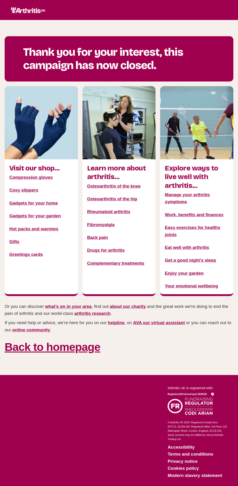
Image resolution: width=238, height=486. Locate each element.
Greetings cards (26, 254)
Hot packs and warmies (33, 228)
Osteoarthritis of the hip (112, 198)
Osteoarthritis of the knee (114, 186)
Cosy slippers (23, 190)
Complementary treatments (115, 263)
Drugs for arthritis (106, 250)
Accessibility (181, 447)
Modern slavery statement (195, 475)
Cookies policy (183, 468)
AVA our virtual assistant (159, 322)
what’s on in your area (68, 306)
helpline (116, 322)
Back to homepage (52, 347)
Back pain (97, 237)
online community (31, 329)
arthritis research (92, 313)
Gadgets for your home (33, 203)
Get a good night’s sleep (190, 260)
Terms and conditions (190, 454)
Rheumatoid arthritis (108, 211)
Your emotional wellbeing (191, 286)
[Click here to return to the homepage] (28, 18)
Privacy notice (183, 461)
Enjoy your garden (184, 273)
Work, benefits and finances (194, 214)
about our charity (128, 306)
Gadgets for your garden (35, 215)
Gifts (14, 241)
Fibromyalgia (101, 224)
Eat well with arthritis (187, 247)
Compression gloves (31, 177)
